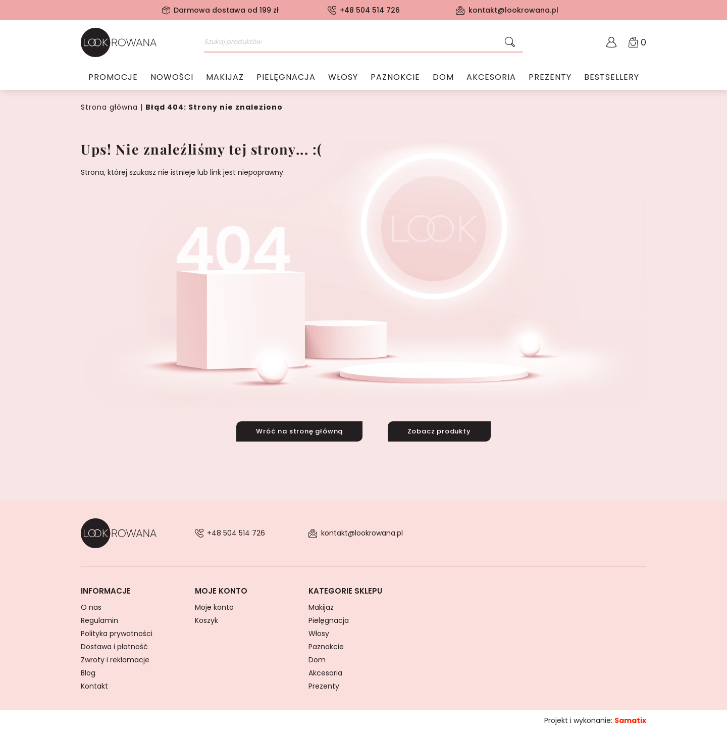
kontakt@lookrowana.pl (513, 10)
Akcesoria (491, 78)
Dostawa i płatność (114, 645)
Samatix (630, 718)
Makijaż (225, 78)
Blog (88, 671)
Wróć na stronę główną (296, 430)
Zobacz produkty (442, 430)
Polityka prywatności (116, 631)
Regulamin (99, 618)
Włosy (343, 78)
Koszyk (206, 618)
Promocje (113, 78)
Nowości (171, 78)
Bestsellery (611, 78)
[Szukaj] (510, 42)
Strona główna (109, 107)
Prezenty (550, 78)
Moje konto (214, 605)
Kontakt (94, 684)
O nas (91, 605)
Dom (443, 78)
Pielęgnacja (286, 78)
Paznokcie (395, 78)
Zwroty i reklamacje (115, 658)
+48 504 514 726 (370, 10)
